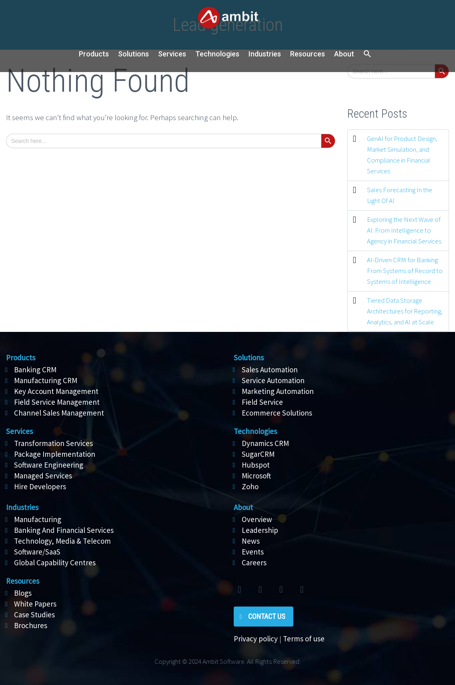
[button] (367, 54)
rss (302, 590)
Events (253, 551)
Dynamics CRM (265, 443)
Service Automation (273, 380)
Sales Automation (270, 369)
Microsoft (256, 475)
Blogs (23, 593)
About (344, 54)
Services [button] (172, 54)
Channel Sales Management (59, 413)
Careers (254, 562)
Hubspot (256, 465)
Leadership (260, 530)
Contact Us (266, 616)
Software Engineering (48, 465)
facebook (261, 590)
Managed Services (43, 475)
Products (94, 54)
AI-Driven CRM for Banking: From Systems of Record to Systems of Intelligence (405, 270)
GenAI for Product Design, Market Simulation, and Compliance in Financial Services (402, 154)
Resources (307, 54)
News (251, 541)
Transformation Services (53, 443)
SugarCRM (258, 454)
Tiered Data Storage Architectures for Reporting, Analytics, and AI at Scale (405, 311)
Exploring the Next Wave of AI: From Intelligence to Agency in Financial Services (404, 230)
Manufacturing (37, 519)
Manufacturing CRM (45, 380)
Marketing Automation (278, 391)
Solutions (249, 357)
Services (19, 431)
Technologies (217, 54)
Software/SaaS (37, 551)
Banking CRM (35, 369)
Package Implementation (54, 454)
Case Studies (34, 614)
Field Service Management (57, 402)
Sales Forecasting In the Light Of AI (399, 195)
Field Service (262, 402)
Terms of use (304, 638)
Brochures (30, 625)
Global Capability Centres (55, 562)
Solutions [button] (133, 54)
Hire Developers (40, 486)
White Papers (35, 604)
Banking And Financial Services (64, 530)
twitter (240, 590)
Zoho (250, 486)
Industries (265, 54)
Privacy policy (256, 638)
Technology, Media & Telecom (62, 541)
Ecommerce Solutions (277, 413)
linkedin (281, 590)
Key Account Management (56, 391)
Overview (257, 519)
